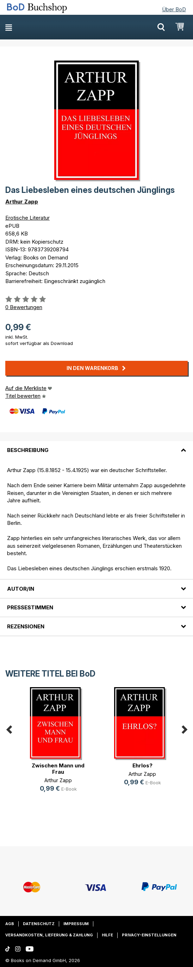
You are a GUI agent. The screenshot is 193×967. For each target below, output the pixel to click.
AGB (9, 923)
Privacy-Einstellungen (149, 935)
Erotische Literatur (27, 217)
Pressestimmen (30, 607)
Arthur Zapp (21, 201)
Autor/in (20, 588)
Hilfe (107, 935)
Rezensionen (25, 626)
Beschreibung (28, 450)
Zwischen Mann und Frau (58, 768)
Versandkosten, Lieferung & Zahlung (49, 935)
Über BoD (174, 9)
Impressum (76, 923)
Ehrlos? (142, 765)
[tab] (96, 446)
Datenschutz (39, 923)
